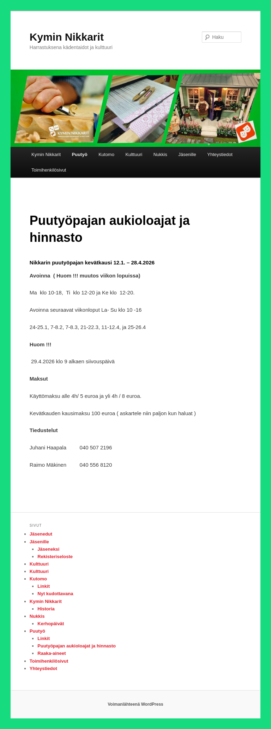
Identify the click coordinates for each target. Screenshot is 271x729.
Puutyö (80, 154)
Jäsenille (187, 154)
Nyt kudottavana (55, 593)
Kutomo (106, 154)
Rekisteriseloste (55, 556)
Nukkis (160, 154)
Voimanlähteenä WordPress (135, 704)
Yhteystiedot (220, 154)
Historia (45, 608)
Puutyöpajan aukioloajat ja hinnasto (76, 646)
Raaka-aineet (51, 653)
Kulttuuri (133, 154)
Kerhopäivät (50, 623)
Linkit (43, 586)
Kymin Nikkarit (67, 37)
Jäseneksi (48, 549)
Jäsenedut (41, 534)
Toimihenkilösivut (48, 170)
